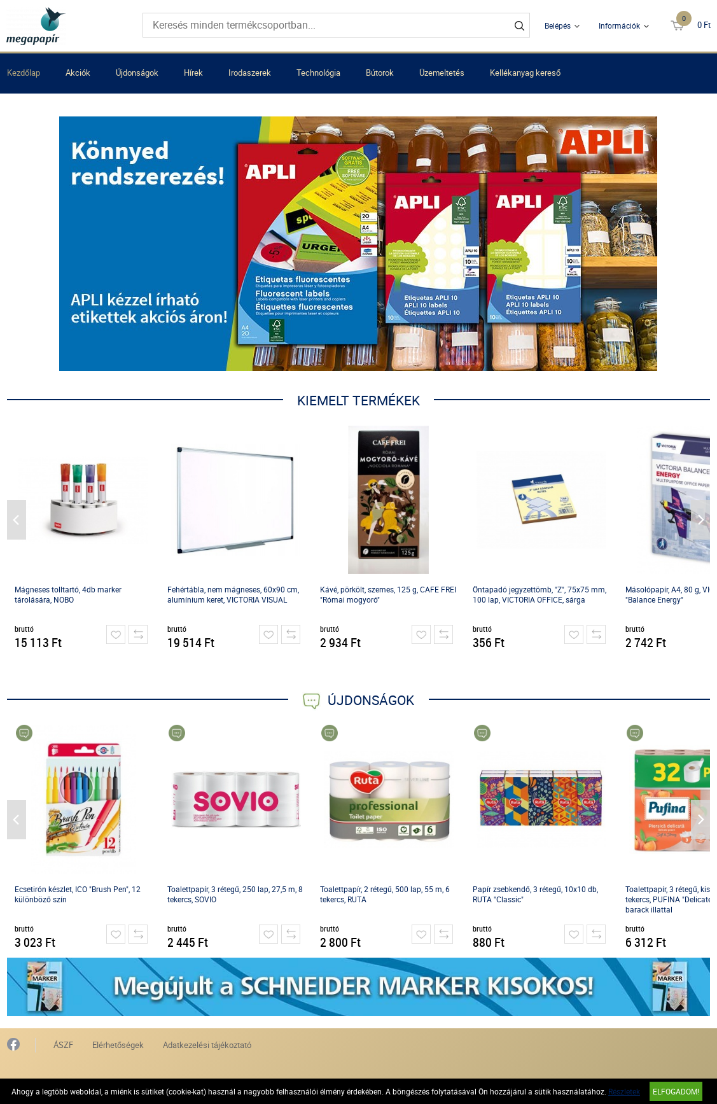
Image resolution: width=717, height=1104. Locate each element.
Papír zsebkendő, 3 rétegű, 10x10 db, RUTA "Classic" (535, 894)
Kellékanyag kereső (525, 72)
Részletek (624, 1091)
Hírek (193, 72)
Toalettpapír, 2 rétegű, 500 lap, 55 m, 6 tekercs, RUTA (385, 894)
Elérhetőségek (118, 1045)
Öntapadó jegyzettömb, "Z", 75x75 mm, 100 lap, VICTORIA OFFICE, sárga (539, 594)
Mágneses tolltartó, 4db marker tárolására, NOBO (68, 594)
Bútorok (380, 72)
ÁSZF (63, 1045)
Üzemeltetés (441, 72)
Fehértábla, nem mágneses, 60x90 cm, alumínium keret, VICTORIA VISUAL (233, 594)
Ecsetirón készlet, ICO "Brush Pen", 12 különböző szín (78, 894)
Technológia (318, 72)
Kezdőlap (23, 72)
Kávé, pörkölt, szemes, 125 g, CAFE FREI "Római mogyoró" (388, 594)
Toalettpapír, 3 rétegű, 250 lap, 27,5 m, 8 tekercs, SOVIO (235, 894)
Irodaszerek (249, 72)
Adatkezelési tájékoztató (207, 1045)
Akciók (78, 72)
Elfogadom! (676, 1091)
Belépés (558, 25)
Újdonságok (137, 72)
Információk (619, 25)
